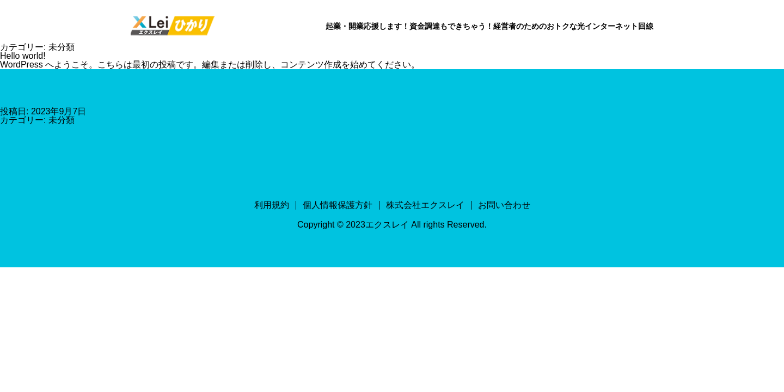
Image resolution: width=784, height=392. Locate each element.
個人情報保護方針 (337, 205)
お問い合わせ (504, 205)
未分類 (61, 120)
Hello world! (23, 55)
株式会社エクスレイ (425, 205)
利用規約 (271, 205)
